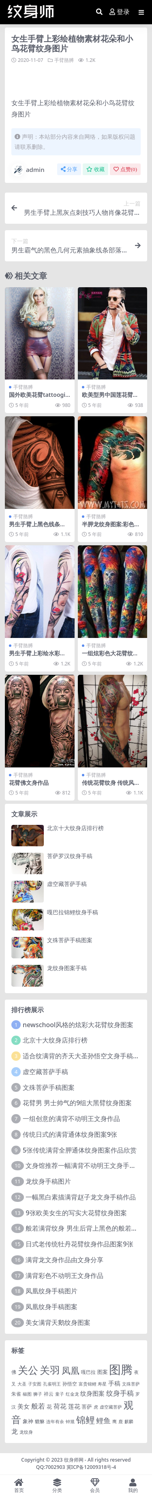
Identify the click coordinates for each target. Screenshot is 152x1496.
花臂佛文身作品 (29, 782)
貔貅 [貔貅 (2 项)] (40, 1421)
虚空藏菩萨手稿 (67, 884)
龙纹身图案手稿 (67, 968)
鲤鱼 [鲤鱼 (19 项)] (103, 1420)
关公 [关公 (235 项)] (28, 1370)
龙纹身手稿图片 (48, 1181)
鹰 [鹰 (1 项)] (114, 1421)
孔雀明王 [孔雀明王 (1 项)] (52, 1384)
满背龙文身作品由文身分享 (64, 1259)
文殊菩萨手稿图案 (69, 940)
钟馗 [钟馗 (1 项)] (70, 1421)
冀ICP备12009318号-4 (91, 1467)
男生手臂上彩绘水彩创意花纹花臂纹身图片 (37, 656)
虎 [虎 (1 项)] (96, 1407)
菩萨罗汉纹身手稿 (69, 856)
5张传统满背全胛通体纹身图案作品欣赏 (80, 1150)
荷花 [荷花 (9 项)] (60, 1406)
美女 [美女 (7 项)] (23, 1406)
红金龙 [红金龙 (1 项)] (72, 1394)
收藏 (95, 169)
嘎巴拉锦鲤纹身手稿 (72, 912)
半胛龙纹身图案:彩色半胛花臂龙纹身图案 (111, 527)
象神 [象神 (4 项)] (28, 1421)
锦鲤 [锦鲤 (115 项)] (85, 1419)
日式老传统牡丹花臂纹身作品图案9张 (79, 1244)
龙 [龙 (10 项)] (14, 1431)
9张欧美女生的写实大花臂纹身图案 (76, 1212)
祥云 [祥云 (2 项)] (49, 1393)
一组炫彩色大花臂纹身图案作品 (110, 656)
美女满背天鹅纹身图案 (58, 1322)
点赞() (125, 169)
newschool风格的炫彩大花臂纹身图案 (78, 1024)
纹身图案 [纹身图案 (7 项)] (92, 1393)
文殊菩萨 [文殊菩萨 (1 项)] (131, 1384)
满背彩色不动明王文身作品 (64, 1275)
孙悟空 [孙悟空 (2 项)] (69, 1383)
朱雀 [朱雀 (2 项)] (16, 1393)
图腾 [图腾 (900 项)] (121, 1369)
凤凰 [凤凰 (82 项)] (70, 1370)
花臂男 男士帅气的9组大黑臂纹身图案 (77, 1102)
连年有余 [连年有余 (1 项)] (55, 1421)
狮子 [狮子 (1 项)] (37, 1394)
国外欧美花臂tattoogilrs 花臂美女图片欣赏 (39, 398)
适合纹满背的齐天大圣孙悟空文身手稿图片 (84, 1055)
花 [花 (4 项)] (49, 1406)
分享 (69, 169)
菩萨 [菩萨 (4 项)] (86, 1406)
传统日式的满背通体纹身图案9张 (70, 1134)
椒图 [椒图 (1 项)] (27, 1394)
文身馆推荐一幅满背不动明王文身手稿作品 (87, 1165)
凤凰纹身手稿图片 (51, 1290)
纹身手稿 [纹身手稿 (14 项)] (120, 1393)
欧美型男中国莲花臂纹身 (110, 398)
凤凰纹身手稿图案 (51, 1306)
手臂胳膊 (64, 60)
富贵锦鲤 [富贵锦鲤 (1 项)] (87, 1384)
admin (28, 169)
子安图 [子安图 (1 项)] (34, 1384)
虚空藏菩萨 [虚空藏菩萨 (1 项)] (111, 1407)
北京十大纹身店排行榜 (75, 828)
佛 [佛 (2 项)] (13, 1372)
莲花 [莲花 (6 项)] (74, 1406)
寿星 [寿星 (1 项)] (102, 1384)
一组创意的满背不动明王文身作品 (71, 1118)
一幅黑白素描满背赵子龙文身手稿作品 (81, 1197)
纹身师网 (73, 1459)
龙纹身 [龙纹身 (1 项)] (26, 1432)
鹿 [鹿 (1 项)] (120, 1421)
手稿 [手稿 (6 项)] (114, 1383)
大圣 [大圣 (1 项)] (21, 1384)
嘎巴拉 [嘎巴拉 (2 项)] (88, 1372)
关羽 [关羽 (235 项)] (50, 1370)
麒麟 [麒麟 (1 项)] (128, 1421)
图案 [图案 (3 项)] (102, 1371)
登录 (119, 11)
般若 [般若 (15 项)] (38, 1406)
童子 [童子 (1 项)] (59, 1394)
